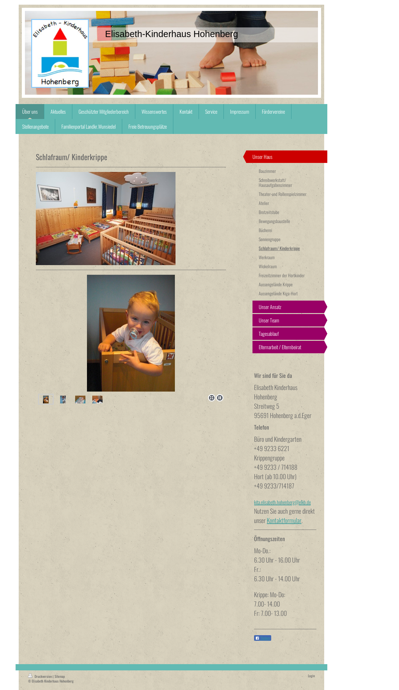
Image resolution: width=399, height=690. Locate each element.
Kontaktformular (284, 520)
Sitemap (60, 676)
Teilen (262, 638)
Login (311, 675)
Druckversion (40, 676)
